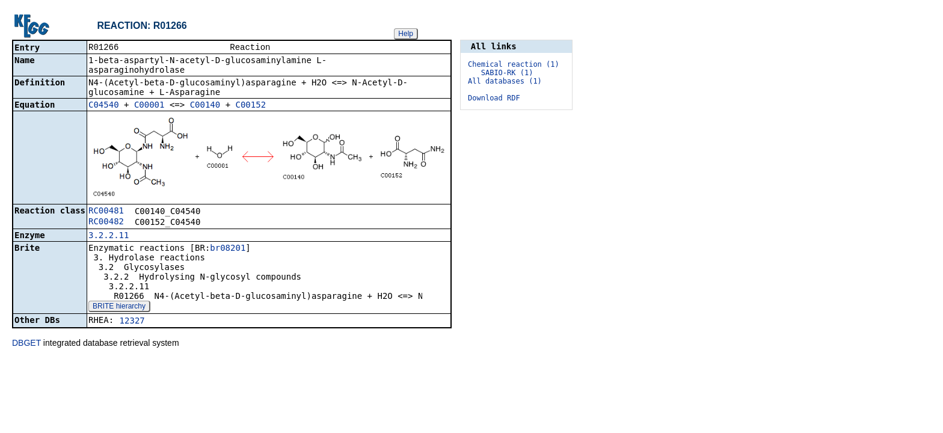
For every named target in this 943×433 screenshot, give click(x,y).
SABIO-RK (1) (507, 73)
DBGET (26, 344)
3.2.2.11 (108, 236)
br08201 (227, 249)
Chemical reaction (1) (513, 64)
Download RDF (494, 98)
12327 (132, 322)
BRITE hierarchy (119, 307)
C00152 (251, 106)
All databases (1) (505, 81)
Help (405, 33)
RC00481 (106, 211)
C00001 (149, 106)
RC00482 (106, 222)
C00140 (205, 106)
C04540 (103, 106)
